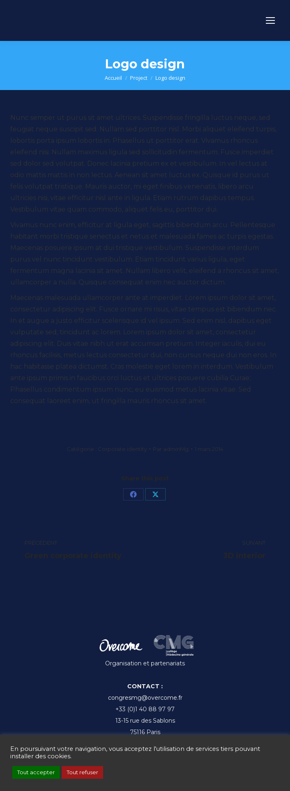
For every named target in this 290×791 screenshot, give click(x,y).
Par (171, 449)
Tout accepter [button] (36, 772)
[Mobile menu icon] (270, 20)
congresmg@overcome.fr (145, 697)
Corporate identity (122, 449)
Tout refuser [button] (82, 772)
